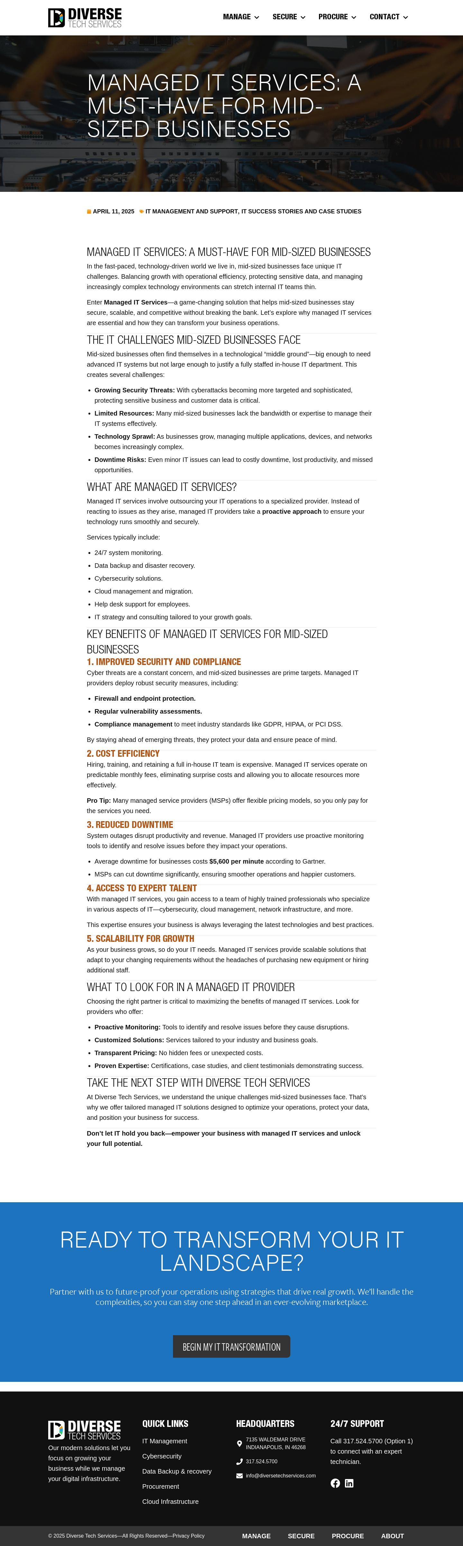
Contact (389, 18)
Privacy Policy (189, 1536)
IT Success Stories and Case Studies (301, 211)
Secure (289, 18)
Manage (241, 18)
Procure (338, 18)
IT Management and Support (192, 211)
